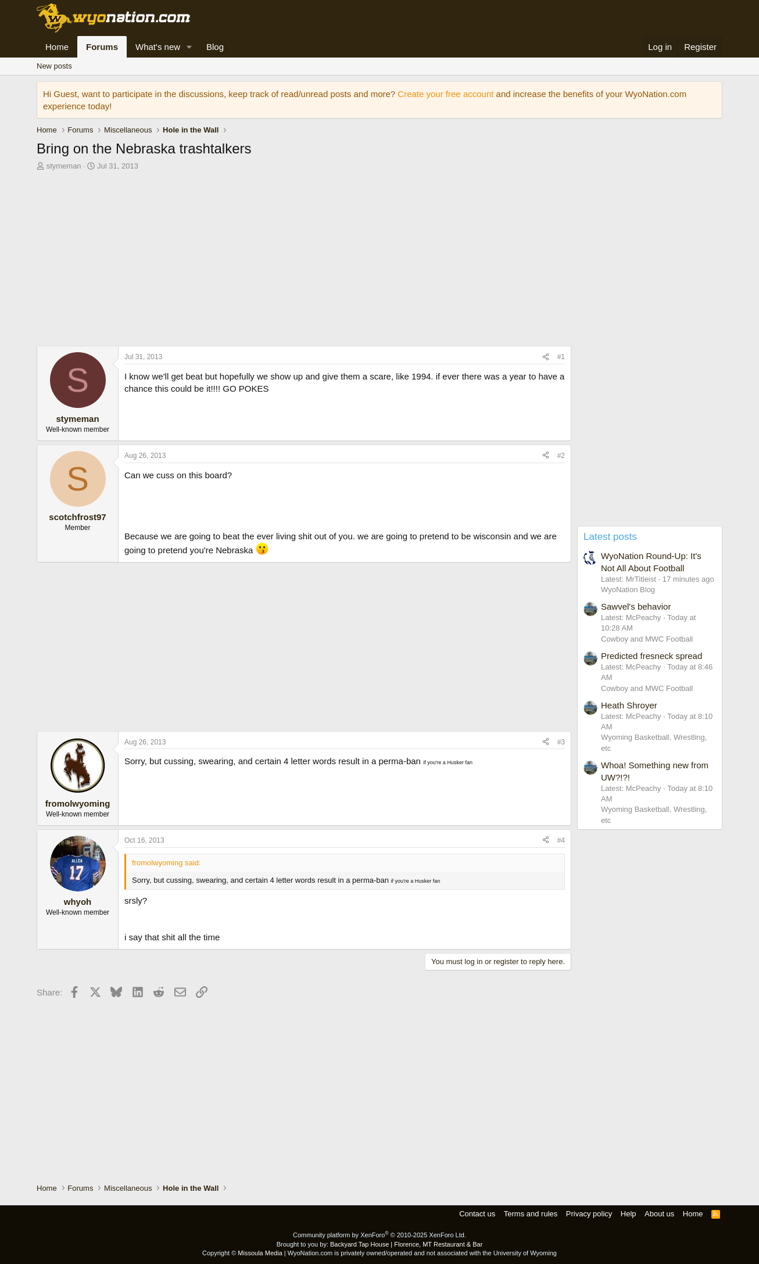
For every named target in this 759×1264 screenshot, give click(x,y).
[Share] (545, 357)
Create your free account (445, 94)
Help (628, 1213)
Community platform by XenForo (379, 1234)
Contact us (477, 1213)
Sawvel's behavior (636, 606)
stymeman (63, 166)
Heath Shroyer (629, 705)
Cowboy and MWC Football (647, 639)
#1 (561, 357)
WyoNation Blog (628, 589)
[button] (189, 47)
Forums (102, 47)
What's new (157, 47)
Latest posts (610, 536)
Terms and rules (530, 1213)
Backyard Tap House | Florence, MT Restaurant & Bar (406, 1244)
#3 (561, 742)
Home (57, 47)
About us (659, 1213)
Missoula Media (260, 1252)
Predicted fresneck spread (651, 656)
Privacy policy (589, 1213)
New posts (54, 66)
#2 (561, 456)
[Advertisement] (304, 261)
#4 (561, 840)
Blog (215, 47)
